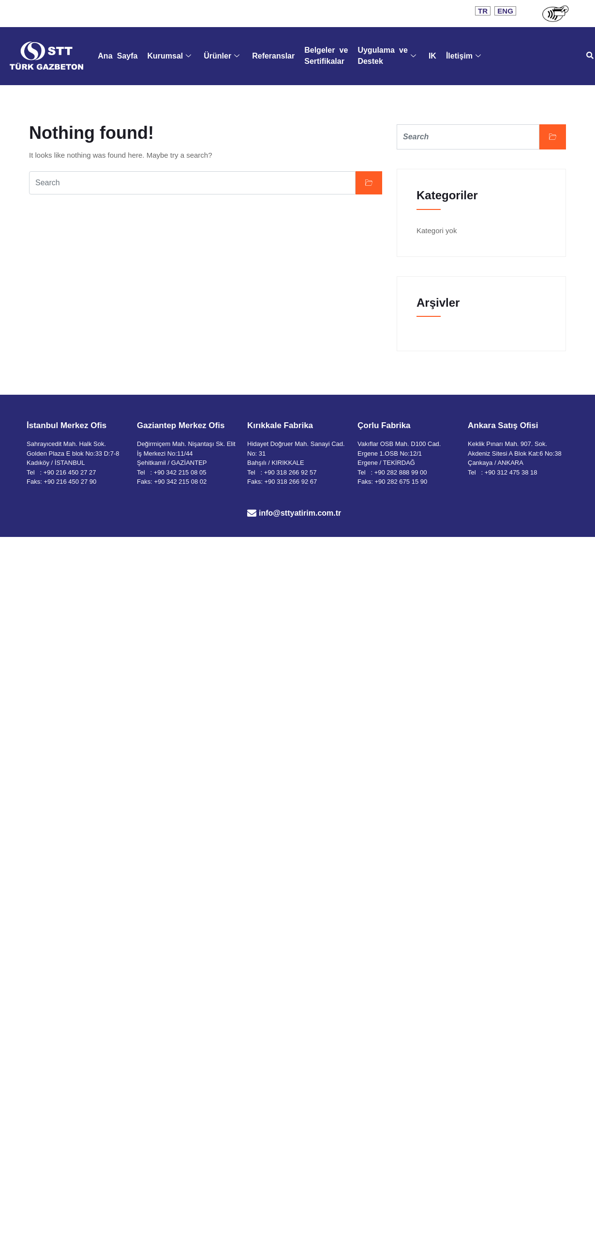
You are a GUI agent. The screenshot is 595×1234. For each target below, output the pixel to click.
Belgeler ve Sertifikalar (326, 55)
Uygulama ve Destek (387, 55)
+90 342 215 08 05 (180, 472)
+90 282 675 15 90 (400, 481)
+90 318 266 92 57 (290, 472)
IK (432, 56)
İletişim (463, 56)
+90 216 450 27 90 (70, 481)
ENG (505, 11)
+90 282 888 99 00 (400, 472)
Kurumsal (170, 56)
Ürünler (221, 56)
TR (483, 11)
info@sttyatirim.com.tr (300, 513)
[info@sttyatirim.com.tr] (251, 513)
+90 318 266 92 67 (290, 481)
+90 (491, 472)
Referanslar (273, 56)
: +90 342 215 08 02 (178, 481)
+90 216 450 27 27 (70, 472)
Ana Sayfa (117, 56)
